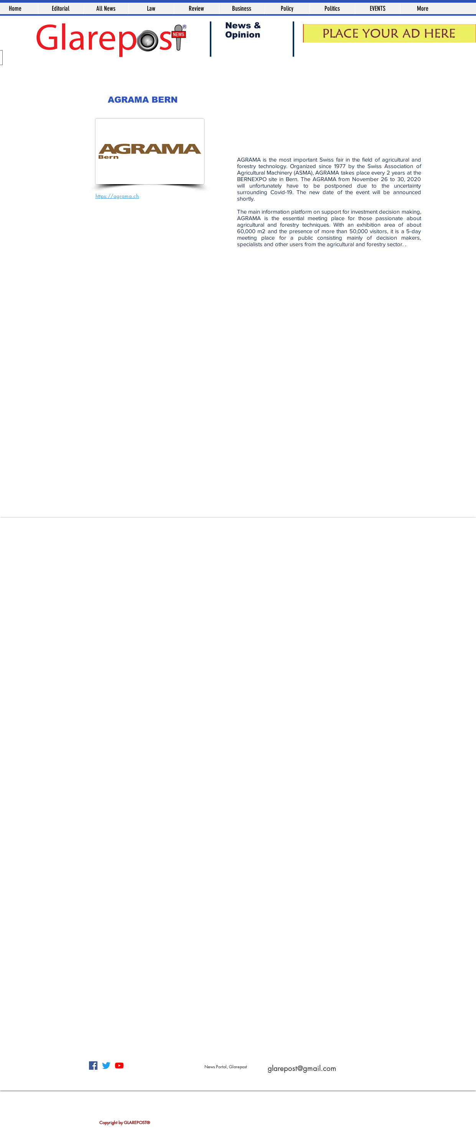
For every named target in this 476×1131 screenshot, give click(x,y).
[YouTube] (119, 1065)
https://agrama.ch (117, 196)
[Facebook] (93, 1065)
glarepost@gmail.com (302, 1068)
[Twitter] (106, 1065)
